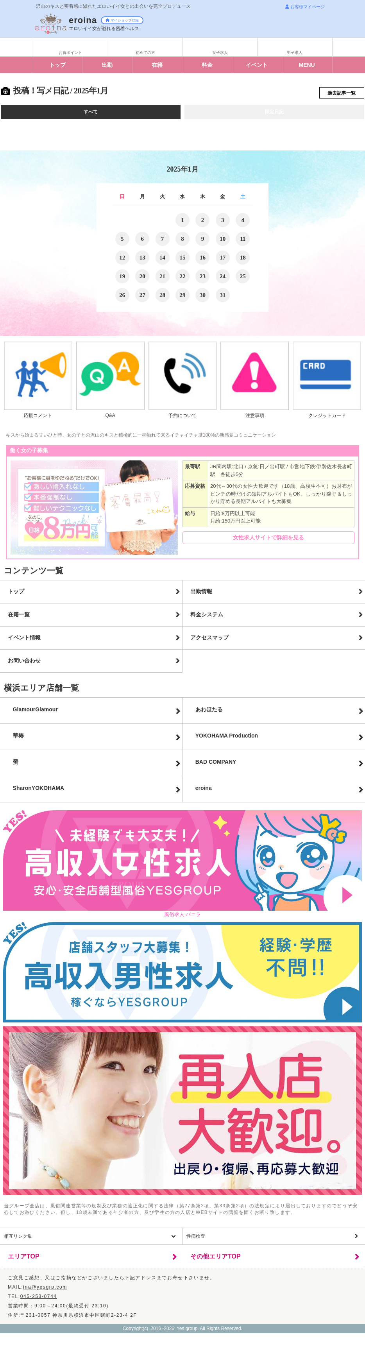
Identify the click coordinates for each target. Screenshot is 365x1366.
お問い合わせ (24, 664)
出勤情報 (201, 595)
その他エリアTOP (215, 1260)
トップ (57, 65)
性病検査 (195, 1239)
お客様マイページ (305, 6)
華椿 (18, 739)
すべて (91, 115)
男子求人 (294, 52)
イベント (257, 65)
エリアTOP (23, 1260)
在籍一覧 (19, 618)
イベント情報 (24, 641)
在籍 (157, 65)
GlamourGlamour (35, 713)
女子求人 (220, 52)
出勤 (107, 65)
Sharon (38, 791)
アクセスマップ (209, 641)
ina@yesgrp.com (45, 1290)
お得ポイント (70, 52)
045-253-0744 (38, 1300)
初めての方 (145, 52)
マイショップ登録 (122, 20)
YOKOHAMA (226, 739)
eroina (203, 791)
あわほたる (209, 713)
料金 (207, 65)
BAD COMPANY (215, 765)
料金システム (206, 618)
